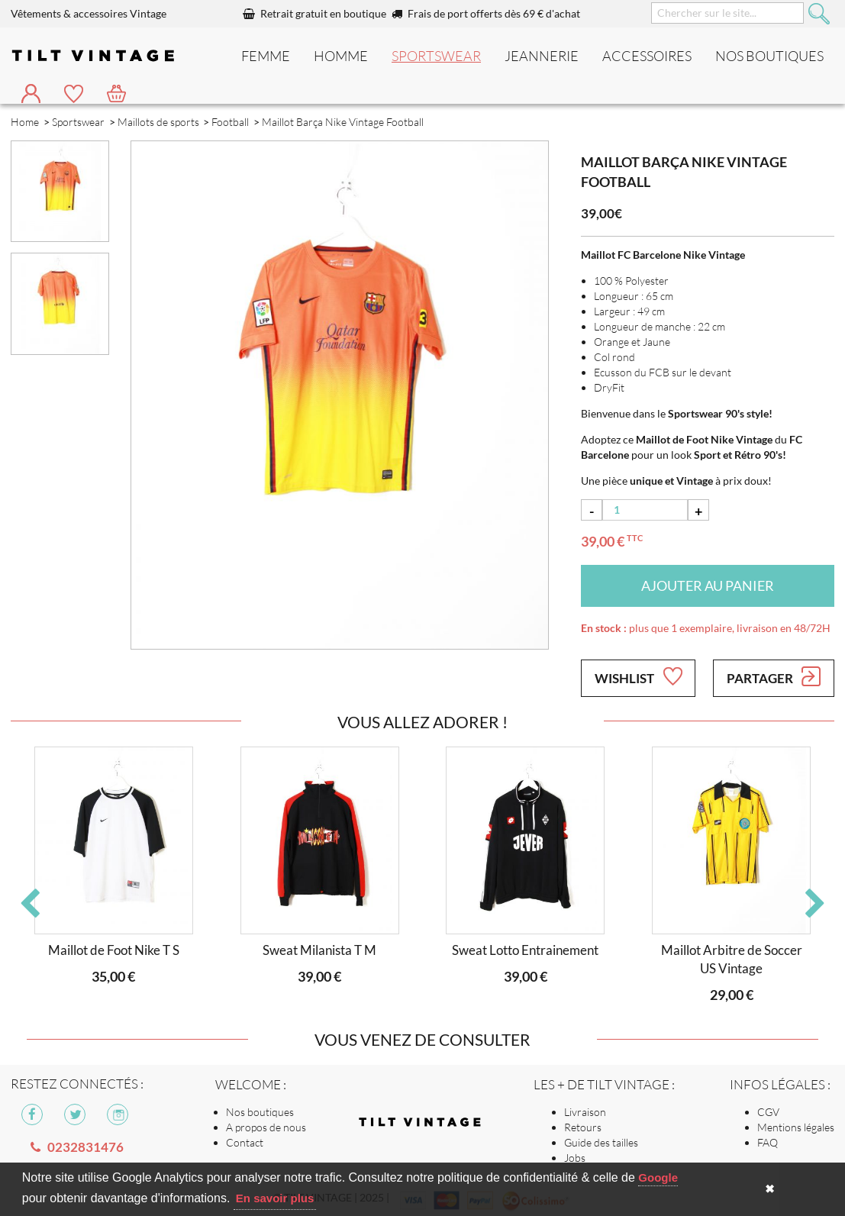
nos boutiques (769, 55)
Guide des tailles (601, 1142)
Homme (341, 55)
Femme (265, 55)
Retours (582, 1127)
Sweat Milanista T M (319, 950)
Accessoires (647, 55)
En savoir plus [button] (275, 1198)
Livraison (585, 1111)
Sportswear (436, 55)
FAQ (767, 1142)
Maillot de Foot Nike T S (113, 950)
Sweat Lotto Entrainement (525, 950)
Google (658, 1177)
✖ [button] (770, 1188)
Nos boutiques (260, 1111)
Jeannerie (542, 55)
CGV (768, 1111)
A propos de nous (266, 1127)
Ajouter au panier (707, 585)
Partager (774, 676)
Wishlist (638, 676)
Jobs (574, 1157)
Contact (244, 1142)
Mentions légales (795, 1127)
